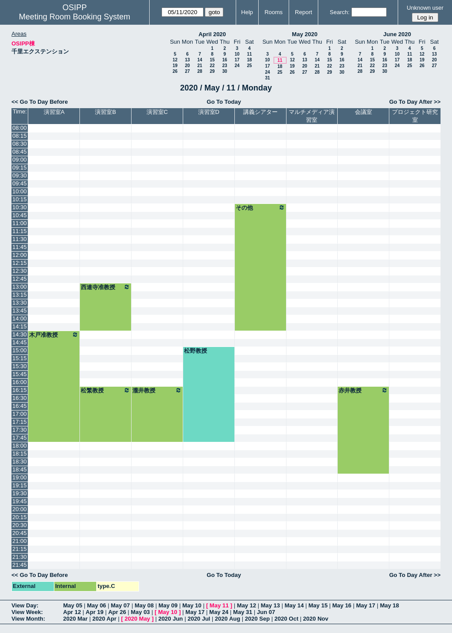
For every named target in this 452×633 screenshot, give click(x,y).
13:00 (19, 286)
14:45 (19, 342)
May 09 (167, 605)
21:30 (19, 557)
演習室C (157, 112)
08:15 (19, 135)
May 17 (365, 605)
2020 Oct (286, 618)
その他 (260, 207)
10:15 (19, 199)
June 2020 (397, 34)
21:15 (19, 549)
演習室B (105, 112)
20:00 (19, 509)
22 (212, 65)
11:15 (19, 231)
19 (175, 65)
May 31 (242, 612)
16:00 (19, 382)
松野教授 (195, 350)
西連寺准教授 (105, 286)
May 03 (140, 612)
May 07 (120, 605)
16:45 (19, 406)
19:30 (19, 493)
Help (247, 12)
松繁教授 (105, 390)
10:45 (19, 215)
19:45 (19, 501)
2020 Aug (227, 618)
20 (187, 65)
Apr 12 (72, 612)
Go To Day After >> (415, 101)
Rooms (273, 12)
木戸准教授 (54, 334)
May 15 (318, 605)
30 (224, 71)
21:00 (19, 541)
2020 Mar (75, 618)
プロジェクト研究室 (415, 116)
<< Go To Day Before (39, 101)
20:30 (19, 525)
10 (236, 54)
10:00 (19, 191)
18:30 (19, 461)
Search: (340, 12)
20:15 (19, 517)
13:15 (19, 294)
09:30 (19, 175)
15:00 (19, 350)
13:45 (19, 310)
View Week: (27, 612)
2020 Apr (104, 618)
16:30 (19, 398)
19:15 (19, 485)
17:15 (19, 421)
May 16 (341, 605)
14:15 (19, 326)
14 (199, 59)
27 (187, 71)
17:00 (19, 414)
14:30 (19, 334)
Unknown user (425, 7)
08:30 (19, 143)
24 (236, 65)
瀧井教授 (157, 390)
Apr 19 (94, 612)
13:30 (19, 302)
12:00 (19, 255)
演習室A (54, 112)
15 (212, 59)
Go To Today (224, 101)
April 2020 (212, 34)
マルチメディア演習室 (312, 116)
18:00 (19, 445)
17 (236, 59)
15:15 (19, 358)
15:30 (19, 366)
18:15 (19, 453)
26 (175, 71)
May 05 (72, 605)
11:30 (19, 239)
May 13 (270, 605)
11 (249, 54)
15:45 (19, 374)
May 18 (389, 605)
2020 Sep (257, 618)
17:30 (19, 429)
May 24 (218, 612)
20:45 (19, 533)
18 (249, 59)
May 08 (144, 605)
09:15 (19, 167)
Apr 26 (117, 612)
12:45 (19, 278)
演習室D (208, 112)
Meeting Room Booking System (74, 16)
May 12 (246, 605)
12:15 (19, 263)
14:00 (19, 318)
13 (187, 59)
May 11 (219, 605)
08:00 (19, 127)
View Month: (28, 618)
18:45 (19, 469)
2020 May (137, 618)
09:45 (19, 183)
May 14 (294, 605)
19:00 (19, 477)
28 (199, 71)
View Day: (24, 605)
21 (199, 65)
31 (267, 77)
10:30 (19, 207)
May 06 (96, 605)
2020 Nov (315, 618)
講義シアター (260, 112)
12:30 (19, 271)
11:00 (19, 223)
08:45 (19, 151)
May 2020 (304, 34)
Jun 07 (266, 612)
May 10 (191, 605)
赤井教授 (363, 390)
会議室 (363, 112)
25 (249, 65)
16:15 (19, 390)
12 (175, 59)
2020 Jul (199, 618)
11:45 (19, 247)
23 (224, 65)
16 (224, 59)
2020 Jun (170, 618)
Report (303, 12)
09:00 (19, 159)
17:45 (19, 437)
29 (212, 71)
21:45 (19, 564)
